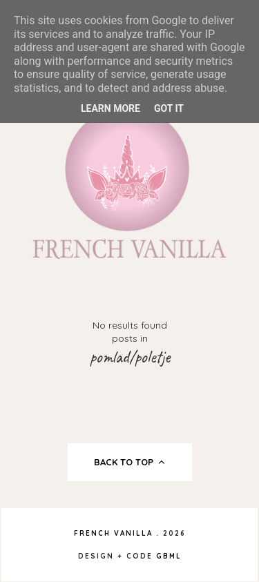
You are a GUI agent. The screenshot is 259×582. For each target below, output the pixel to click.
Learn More (110, 108)
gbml (169, 556)
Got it (169, 108)
